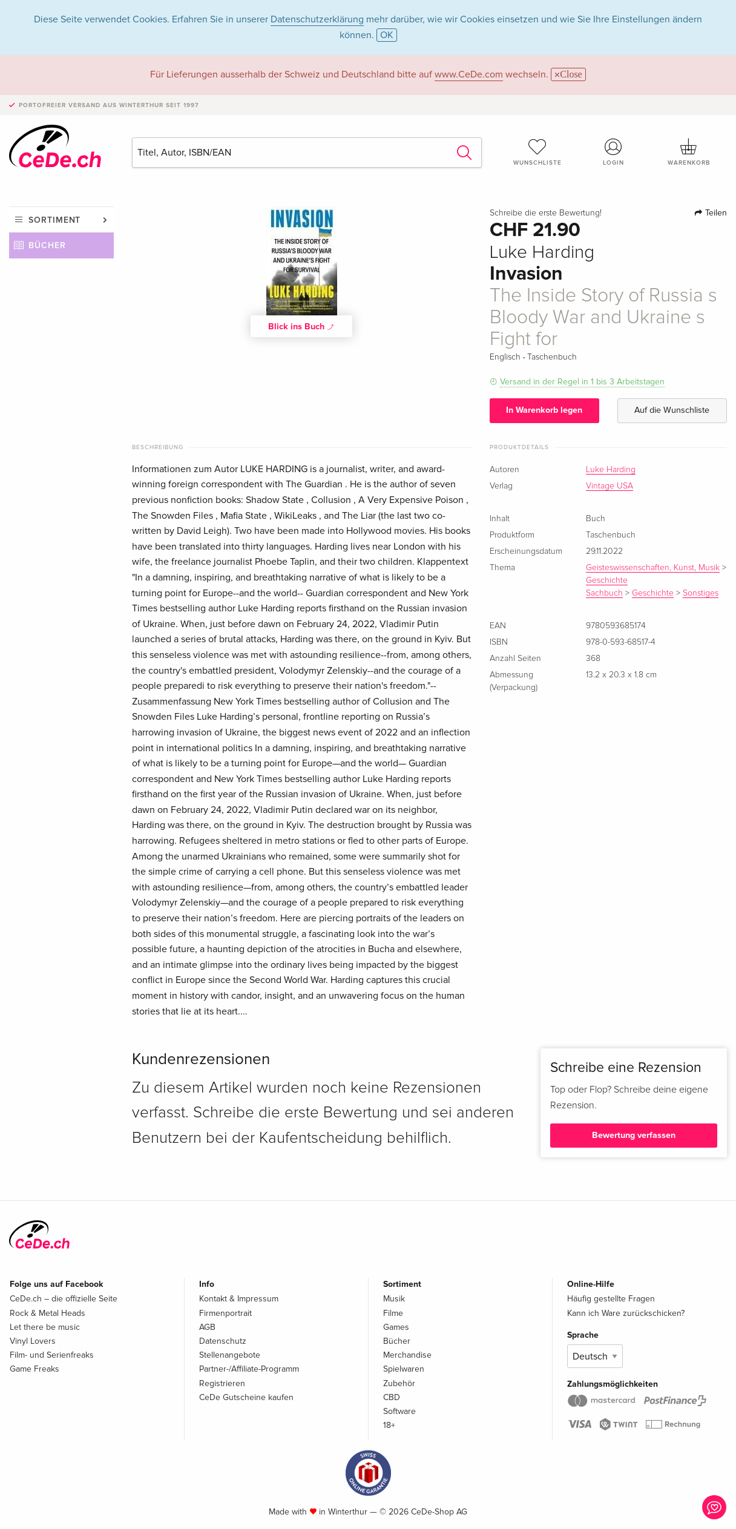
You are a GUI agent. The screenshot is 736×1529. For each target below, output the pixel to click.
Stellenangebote (229, 1355)
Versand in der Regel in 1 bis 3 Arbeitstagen (582, 381)
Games (396, 1327)
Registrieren (222, 1383)
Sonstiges (700, 593)
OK (386, 35)
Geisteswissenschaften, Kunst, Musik (653, 568)
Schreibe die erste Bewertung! (546, 213)
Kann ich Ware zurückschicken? (626, 1313)
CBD (391, 1397)
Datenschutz (222, 1341)
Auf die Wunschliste (671, 410)
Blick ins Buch (301, 326)
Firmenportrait (225, 1313)
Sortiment (54, 220)
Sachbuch (604, 593)
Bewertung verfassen (633, 1135)
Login (613, 151)
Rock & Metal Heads (47, 1313)
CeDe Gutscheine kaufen (246, 1397)
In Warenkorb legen (544, 410)
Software (399, 1411)
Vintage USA (609, 486)
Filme (393, 1313)
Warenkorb (689, 151)
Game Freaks (34, 1369)
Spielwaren (403, 1369)
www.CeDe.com (469, 74)
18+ (389, 1425)
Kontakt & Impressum (238, 1299)
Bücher (47, 245)
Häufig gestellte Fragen (611, 1299)
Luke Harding (611, 469)
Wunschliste (538, 151)
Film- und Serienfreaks (52, 1355)
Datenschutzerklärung (317, 19)
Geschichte (607, 580)
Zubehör (399, 1383)
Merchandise (407, 1355)
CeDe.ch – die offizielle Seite (63, 1299)
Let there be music (45, 1327)
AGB (207, 1327)
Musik (394, 1299)
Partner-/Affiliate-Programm (249, 1369)
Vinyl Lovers (33, 1341)
